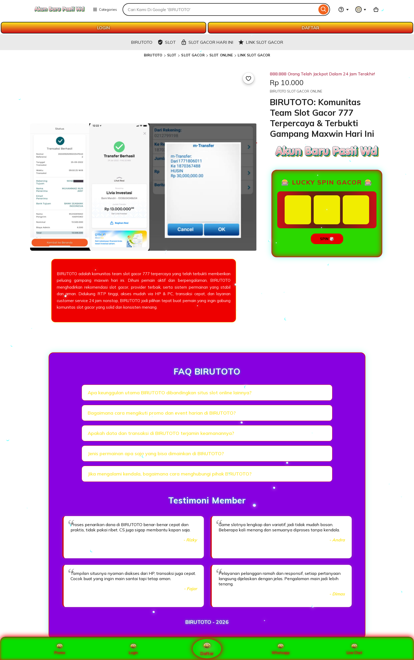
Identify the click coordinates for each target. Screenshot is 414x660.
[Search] (323, 9)
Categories (105, 9)
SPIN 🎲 (327, 239)
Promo (59, 649)
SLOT (172, 55)
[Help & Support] (343, 9)
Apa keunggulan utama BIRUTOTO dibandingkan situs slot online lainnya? (170, 393)
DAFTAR (310, 27)
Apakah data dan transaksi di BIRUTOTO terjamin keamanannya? (161, 433)
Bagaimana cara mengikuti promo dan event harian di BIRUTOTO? (162, 413)
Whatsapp (281, 649)
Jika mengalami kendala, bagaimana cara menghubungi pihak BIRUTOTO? (170, 474)
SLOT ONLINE (221, 55)
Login (133, 649)
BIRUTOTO (153, 55)
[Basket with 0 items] (376, 9)
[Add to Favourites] (248, 78)
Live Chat (354, 649)
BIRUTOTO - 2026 (207, 622)
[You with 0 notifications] (361, 9)
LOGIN (103, 27)
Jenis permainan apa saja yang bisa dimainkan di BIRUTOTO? (156, 453)
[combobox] (220, 9)
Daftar (207, 648)
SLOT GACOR (192, 55)
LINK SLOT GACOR (254, 55)
